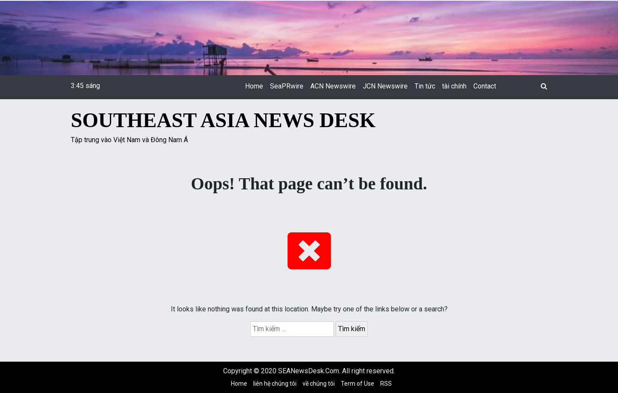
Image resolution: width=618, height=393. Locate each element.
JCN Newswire (385, 86)
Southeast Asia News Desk (223, 120)
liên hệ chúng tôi (275, 383)
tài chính (454, 86)
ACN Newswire (333, 86)
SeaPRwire (286, 86)
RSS (386, 383)
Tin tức (425, 86)
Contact (484, 86)
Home (254, 86)
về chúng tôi (319, 383)
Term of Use (357, 383)
